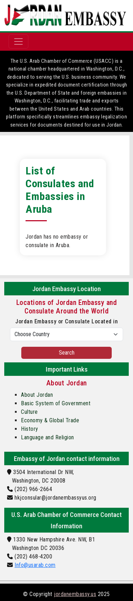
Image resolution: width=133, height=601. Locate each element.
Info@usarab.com (35, 565)
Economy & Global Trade (50, 420)
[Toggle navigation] (18, 41)
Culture (29, 411)
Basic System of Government (55, 403)
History (29, 428)
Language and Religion (47, 437)
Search (66, 352)
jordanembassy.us (75, 594)
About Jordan (37, 394)
